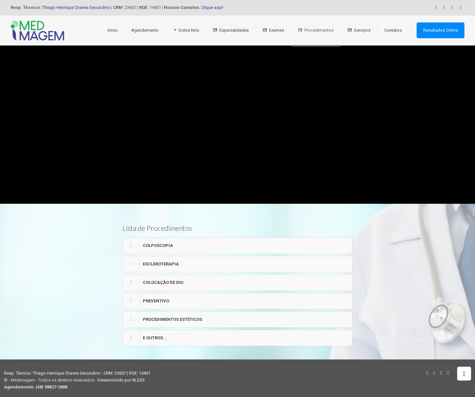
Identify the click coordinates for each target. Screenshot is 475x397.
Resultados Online (440, 30)
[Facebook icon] (444, 8)
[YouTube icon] (452, 8)
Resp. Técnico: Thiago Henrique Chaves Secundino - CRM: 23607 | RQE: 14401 (77, 373)
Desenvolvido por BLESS (121, 380)
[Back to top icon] (464, 374)
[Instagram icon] (460, 8)
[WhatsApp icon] (435, 8)
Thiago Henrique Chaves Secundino (76, 7)
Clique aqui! (212, 7)
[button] (237, 245)
